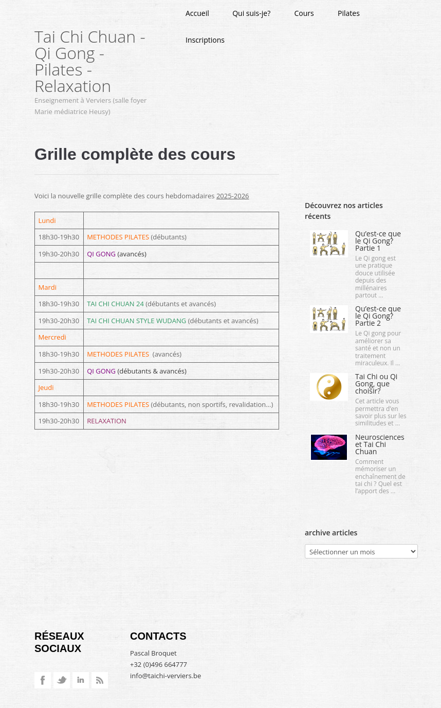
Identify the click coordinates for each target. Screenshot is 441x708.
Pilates (349, 13)
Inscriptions (205, 40)
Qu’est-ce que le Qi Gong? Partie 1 (378, 241)
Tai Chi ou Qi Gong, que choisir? (376, 383)
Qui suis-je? (251, 13)
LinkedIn (80, 680)
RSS (99, 680)
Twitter (61, 680)
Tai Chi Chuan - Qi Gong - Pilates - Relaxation (89, 61)
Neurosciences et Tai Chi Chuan (380, 444)
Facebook (42, 680)
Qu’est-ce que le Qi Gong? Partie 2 (378, 316)
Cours (304, 13)
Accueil (197, 13)
